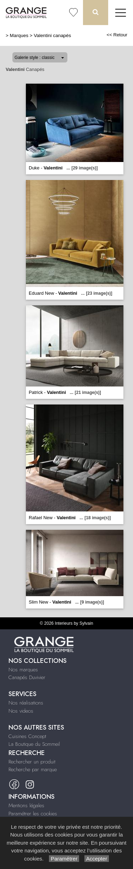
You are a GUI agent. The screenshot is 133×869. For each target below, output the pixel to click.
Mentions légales (26, 805)
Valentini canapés (52, 35)
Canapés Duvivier (27, 677)
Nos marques (23, 669)
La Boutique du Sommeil (34, 744)
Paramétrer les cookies (33, 813)
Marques (19, 35)
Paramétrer (64, 859)
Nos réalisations (26, 703)
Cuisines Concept (27, 736)
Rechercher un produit (32, 762)
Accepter (97, 859)
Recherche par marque (33, 769)
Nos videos (21, 711)
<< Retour (116, 34)
